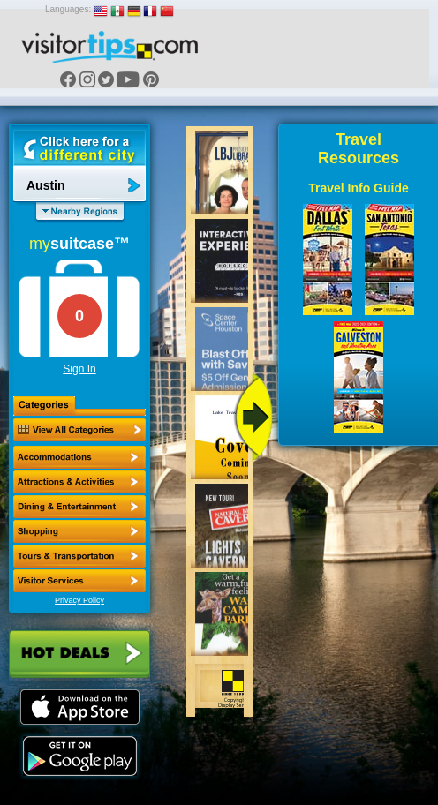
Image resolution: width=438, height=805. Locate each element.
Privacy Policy (79, 600)
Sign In (79, 369)
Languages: (68, 9)
